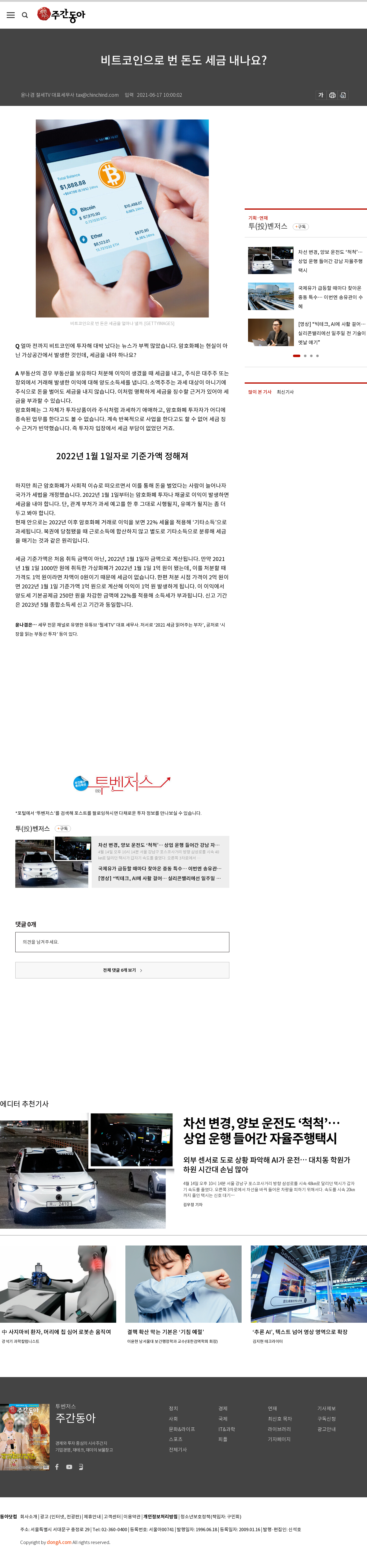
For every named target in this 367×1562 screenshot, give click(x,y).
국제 (223, 1419)
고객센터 (112, 1517)
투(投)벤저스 (32, 829)
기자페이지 (279, 1439)
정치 (173, 1409)
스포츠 (176, 1439)
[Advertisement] (57, 703)
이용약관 (132, 1517)
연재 (272, 1409)
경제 (223, 1409)
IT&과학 (226, 1429)
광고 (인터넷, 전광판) (60, 1517)
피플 (223, 1439)
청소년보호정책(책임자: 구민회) (210, 1517)
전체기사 (178, 1450)
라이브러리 (279, 1429)
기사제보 (326, 1409)
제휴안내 (92, 1517)
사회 (173, 1419)
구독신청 (326, 1419)
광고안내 (326, 1429)
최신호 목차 (280, 1419)
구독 (64, 828)
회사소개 (28, 1517)
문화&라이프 (182, 1429)
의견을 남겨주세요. (41, 942)
